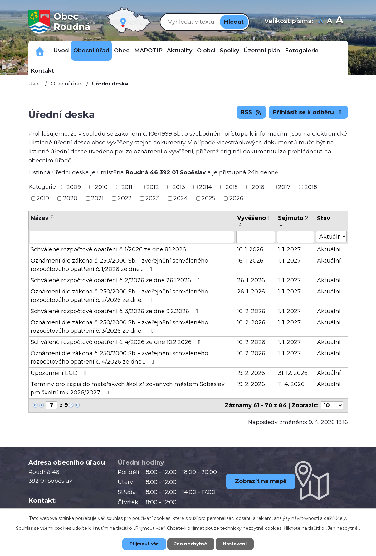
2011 (126, 186)
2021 (97, 198)
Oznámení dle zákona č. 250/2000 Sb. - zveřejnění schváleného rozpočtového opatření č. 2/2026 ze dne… (119, 295)
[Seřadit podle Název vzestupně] (52, 215)
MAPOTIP (148, 50)
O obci (206, 50)
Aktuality (179, 50)
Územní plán (261, 50)
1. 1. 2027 (289, 249)
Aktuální (329, 249)
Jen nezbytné (190, 544)
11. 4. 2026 (291, 384)
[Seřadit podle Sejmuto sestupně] (281, 226)
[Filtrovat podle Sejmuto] (295, 237)
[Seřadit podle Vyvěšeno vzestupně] (240, 223)
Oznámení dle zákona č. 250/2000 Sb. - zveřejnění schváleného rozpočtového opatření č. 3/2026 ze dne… (119, 326)
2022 (125, 198)
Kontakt (42, 70)
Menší (321, 22)
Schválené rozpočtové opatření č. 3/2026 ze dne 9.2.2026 (116, 311)
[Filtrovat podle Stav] (331, 236)
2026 (236, 198)
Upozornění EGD (60, 373)
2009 (73, 186)
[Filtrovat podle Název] (132, 237)
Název (40, 218)
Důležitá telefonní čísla (39, 51)
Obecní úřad (91, 50)
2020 (70, 198)
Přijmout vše (144, 544)
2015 (232, 186)
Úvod (61, 50)
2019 (43, 198)
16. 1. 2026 (250, 249)
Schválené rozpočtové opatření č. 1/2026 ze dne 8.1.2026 (114, 249)
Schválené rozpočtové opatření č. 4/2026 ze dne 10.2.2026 (117, 342)
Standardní (329, 22)
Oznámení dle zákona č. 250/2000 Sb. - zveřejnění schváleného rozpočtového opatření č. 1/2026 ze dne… (119, 265)
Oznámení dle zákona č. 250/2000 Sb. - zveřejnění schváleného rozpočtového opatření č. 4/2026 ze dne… (119, 357)
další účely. (335, 518)
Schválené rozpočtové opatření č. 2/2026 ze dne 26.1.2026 (117, 280)
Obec (121, 50)
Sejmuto (293, 218)
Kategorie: (42, 186)
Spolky (229, 50)
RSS (251, 112)
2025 (208, 198)
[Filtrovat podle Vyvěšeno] (255, 237)
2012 (152, 186)
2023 (152, 198)
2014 (205, 186)
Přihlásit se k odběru (308, 112)
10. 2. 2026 (251, 311)
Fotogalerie (302, 50)
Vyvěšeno (253, 218)
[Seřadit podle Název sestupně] (52, 217)
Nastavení (235, 544)
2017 (284, 186)
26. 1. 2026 (251, 280)
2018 (311, 186)
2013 (179, 186)
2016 (258, 186)
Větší (339, 22)
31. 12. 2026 (293, 373)
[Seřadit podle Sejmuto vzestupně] (281, 223)
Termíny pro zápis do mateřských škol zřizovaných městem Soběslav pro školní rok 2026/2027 (128, 388)
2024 (180, 198)
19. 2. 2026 (251, 373)
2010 (101, 186)
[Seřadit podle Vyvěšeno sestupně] (240, 226)
